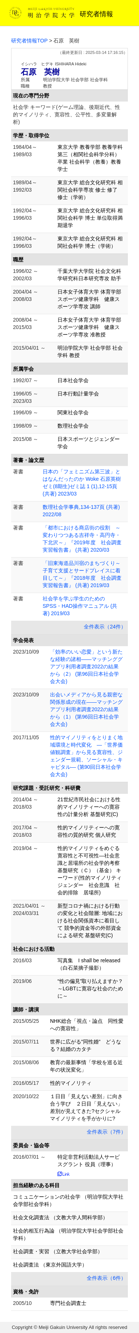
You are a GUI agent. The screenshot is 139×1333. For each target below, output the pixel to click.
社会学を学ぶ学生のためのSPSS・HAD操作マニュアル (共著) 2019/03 (80, 606)
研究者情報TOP (29, 41)
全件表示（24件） (105, 627)
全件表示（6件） (106, 1278)
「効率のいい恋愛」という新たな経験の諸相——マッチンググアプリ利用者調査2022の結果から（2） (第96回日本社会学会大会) (86, 666)
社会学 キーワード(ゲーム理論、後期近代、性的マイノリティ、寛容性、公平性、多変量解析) (66, 114)
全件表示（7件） (106, 1132)
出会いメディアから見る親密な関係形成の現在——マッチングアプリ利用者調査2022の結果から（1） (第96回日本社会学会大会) (86, 709)
